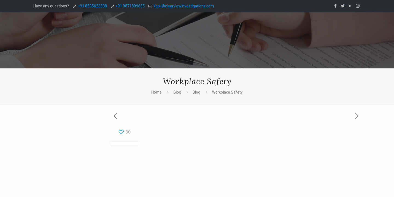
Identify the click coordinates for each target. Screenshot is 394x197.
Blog (177, 92)
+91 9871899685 (130, 6)
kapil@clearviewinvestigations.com (183, 6)
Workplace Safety (227, 92)
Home (156, 92)
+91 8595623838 (92, 6)
